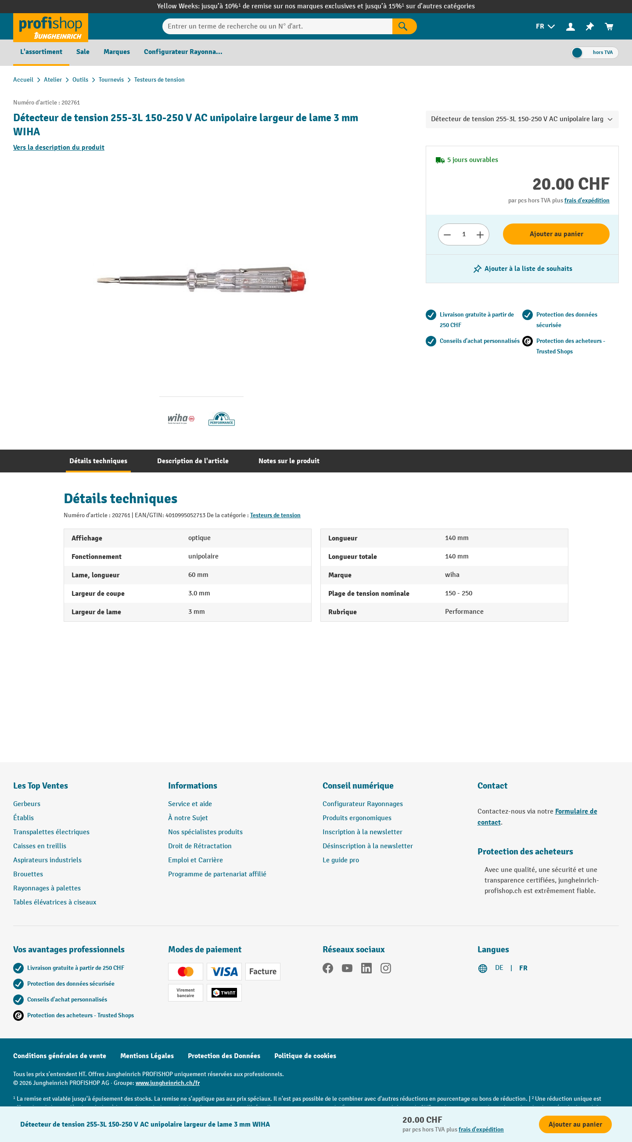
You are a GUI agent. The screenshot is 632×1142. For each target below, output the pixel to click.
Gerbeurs (26, 804)
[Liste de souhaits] (590, 26)
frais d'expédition (587, 200)
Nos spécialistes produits (205, 832)
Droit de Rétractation (200, 846)
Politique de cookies (305, 1056)
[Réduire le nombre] (447, 234)
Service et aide (190, 804)
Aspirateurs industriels (47, 860)
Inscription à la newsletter (362, 832)
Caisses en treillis (39, 846)
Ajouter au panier (556, 234)
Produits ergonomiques (357, 818)
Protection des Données (224, 1056)
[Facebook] (328, 970)
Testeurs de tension (275, 515)
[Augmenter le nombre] (480, 234)
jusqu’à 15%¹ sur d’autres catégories (420, 6)
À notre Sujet (188, 818)
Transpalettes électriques (51, 832)
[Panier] (609, 26)
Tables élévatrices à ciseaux (54, 902)
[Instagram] (386, 970)
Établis (23, 818)
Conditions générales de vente (59, 1056)
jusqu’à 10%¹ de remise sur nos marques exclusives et (283, 6)
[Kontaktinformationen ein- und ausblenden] (22, 1120)
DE (499, 968)
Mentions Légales (147, 1056)
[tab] (98, 461)
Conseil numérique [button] (358, 785)
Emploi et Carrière (195, 860)
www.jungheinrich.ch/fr (168, 1083)
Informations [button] (192, 785)
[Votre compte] (570, 26)
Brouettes (28, 874)
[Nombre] (463, 234)
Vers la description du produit (58, 147)
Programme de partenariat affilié (217, 874)
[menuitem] (546, 26)
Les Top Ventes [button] (40, 785)
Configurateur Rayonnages (363, 804)
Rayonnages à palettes (47, 888)
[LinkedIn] (366, 970)
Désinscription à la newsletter (368, 846)
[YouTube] (347, 970)
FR (523, 968)
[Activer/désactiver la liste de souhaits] (522, 268)
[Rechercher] (404, 26)
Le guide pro (341, 860)
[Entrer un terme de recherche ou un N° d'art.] (277, 26)
